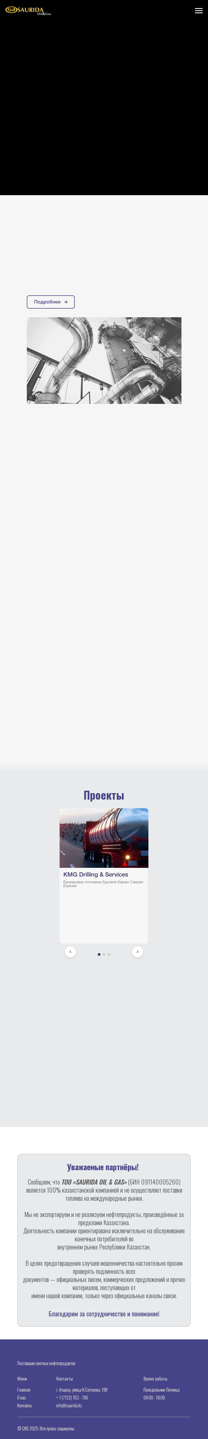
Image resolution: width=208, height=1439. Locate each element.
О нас (21, 1397)
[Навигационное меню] (199, 11)
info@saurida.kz (69, 1405)
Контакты (24, 1405)
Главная (23, 1389)
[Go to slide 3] (109, 954)
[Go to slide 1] (99, 954)
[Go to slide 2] (104, 954)
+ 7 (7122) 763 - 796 (72, 1397)
